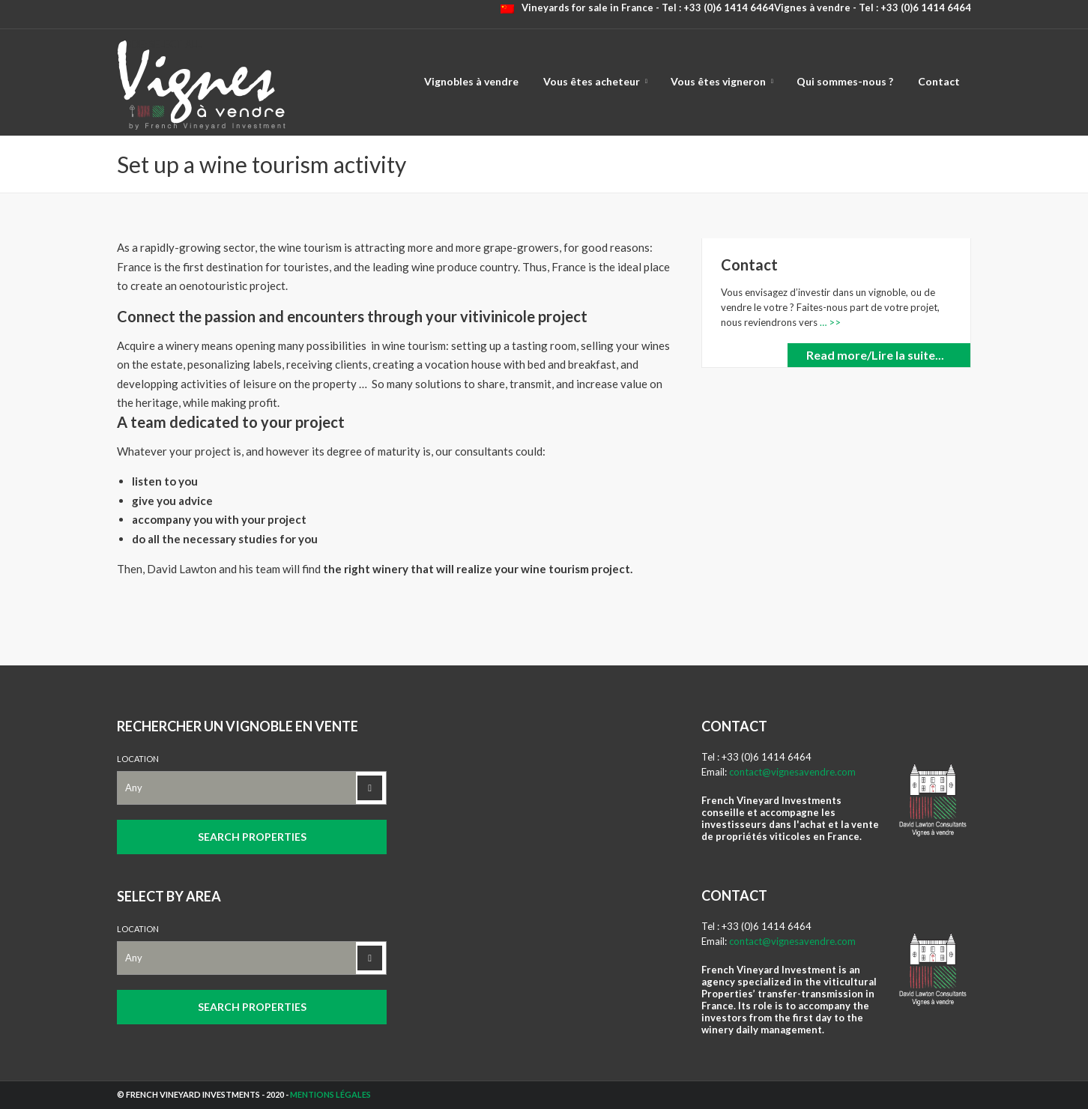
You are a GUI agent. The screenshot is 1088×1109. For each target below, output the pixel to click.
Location (138, 759)
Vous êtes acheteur (591, 81)
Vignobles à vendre (471, 81)
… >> (829, 322)
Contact (939, 81)
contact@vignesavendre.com (792, 772)
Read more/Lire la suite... (875, 355)
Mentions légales (330, 1094)
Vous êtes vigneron (718, 81)
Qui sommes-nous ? (845, 81)
